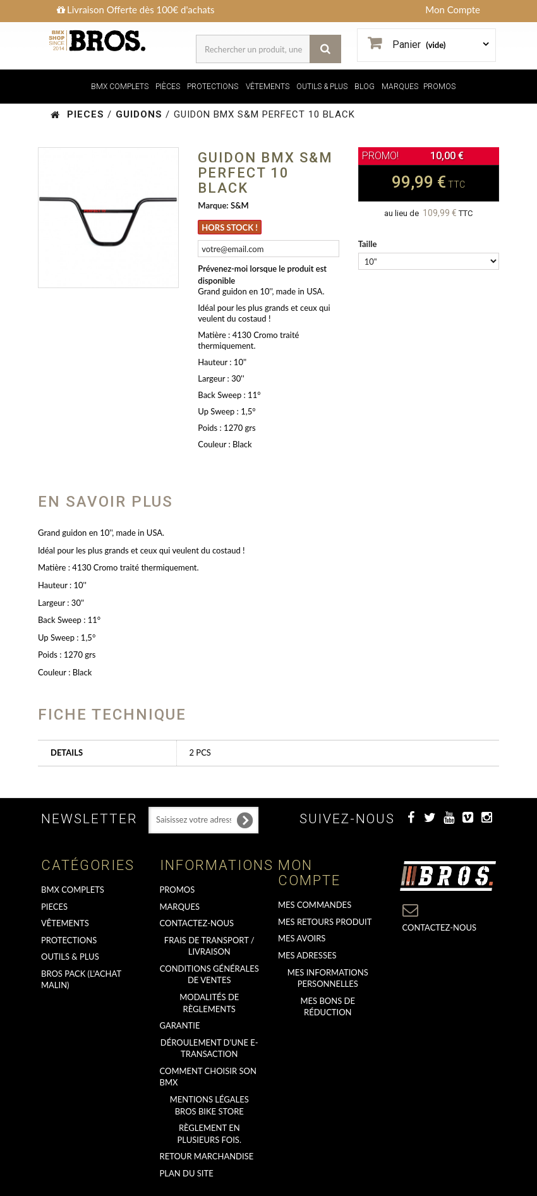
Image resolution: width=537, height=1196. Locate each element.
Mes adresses (307, 955)
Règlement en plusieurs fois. (209, 1134)
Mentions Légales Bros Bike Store (209, 1105)
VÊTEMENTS (267, 86)
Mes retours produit (324, 922)
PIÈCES (167, 86)
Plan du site (187, 1173)
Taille (368, 244)
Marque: (213, 205)
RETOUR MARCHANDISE (207, 1156)
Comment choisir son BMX (208, 1077)
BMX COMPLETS (119, 86)
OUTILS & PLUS (321, 86)
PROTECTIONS (212, 86)
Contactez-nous (197, 923)
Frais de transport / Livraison (209, 946)
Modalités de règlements (209, 1003)
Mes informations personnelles (327, 978)
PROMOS (439, 86)
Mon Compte (452, 9)
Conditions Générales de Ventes (209, 974)
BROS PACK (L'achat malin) (81, 980)
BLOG (364, 86)
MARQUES (400, 86)
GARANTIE (180, 1025)
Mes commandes (314, 905)
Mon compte (309, 872)
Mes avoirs (301, 938)
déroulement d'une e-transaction (209, 1048)
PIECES (54, 907)
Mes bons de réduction (328, 1007)
